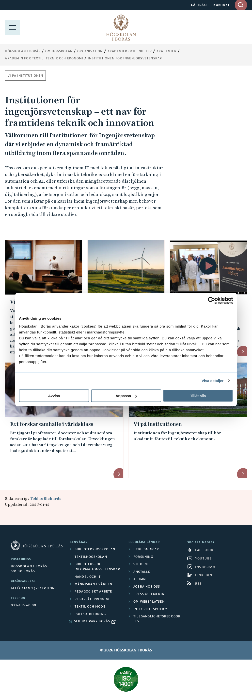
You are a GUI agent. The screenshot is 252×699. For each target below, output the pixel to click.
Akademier (166, 51)
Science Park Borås (92, 621)
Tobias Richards (45, 498)
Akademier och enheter (130, 51)
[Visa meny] (12, 27)
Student (141, 564)
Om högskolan (59, 51)
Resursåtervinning (92, 599)
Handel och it (88, 577)
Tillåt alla (198, 396)
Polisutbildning (90, 614)
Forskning (143, 557)
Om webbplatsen (149, 602)
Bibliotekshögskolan (95, 549)
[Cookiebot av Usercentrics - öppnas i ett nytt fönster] (211, 300)
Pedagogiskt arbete (93, 592)
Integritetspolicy (150, 609)
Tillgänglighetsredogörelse (156, 619)
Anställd (142, 572)
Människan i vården (93, 584)
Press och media (148, 594)
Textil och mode (90, 607)
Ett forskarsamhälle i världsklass (51, 424)
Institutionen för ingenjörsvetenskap (125, 58)
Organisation (90, 51)
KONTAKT (221, 5)
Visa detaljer (212, 381)
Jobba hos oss (146, 587)
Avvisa (54, 396)
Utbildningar (146, 549)
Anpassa (126, 396)
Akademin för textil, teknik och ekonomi (44, 58)
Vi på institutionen (25, 76)
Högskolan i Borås (22, 51)
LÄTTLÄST (199, 5)
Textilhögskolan (91, 557)
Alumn (139, 579)
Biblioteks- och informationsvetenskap (97, 567)
